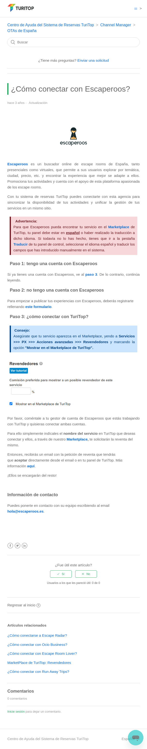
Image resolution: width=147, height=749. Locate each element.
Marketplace (77, 439)
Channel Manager (115, 25)
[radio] (61, 574)
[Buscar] (73, 42)
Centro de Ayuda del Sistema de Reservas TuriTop (50, 25)
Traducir (20, 244)
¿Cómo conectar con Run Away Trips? (38, 671)
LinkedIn (25, 546)
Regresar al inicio (23, 605)
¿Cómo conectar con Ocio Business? (37, 644)
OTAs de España (22, 31)
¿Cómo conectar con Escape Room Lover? (42, 653)
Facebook (10, 546)
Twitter (18, 546)
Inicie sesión (16, 711)
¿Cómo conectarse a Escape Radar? (37, 635)
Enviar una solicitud (93, 60)
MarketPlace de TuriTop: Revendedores (39, 663)
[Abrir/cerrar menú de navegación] (135, 8)
